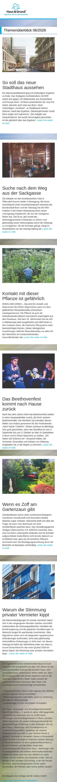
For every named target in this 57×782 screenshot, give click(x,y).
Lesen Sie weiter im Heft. (36, 337)
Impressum (7, 780)
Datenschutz (19, 780)
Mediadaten (31, 780)
